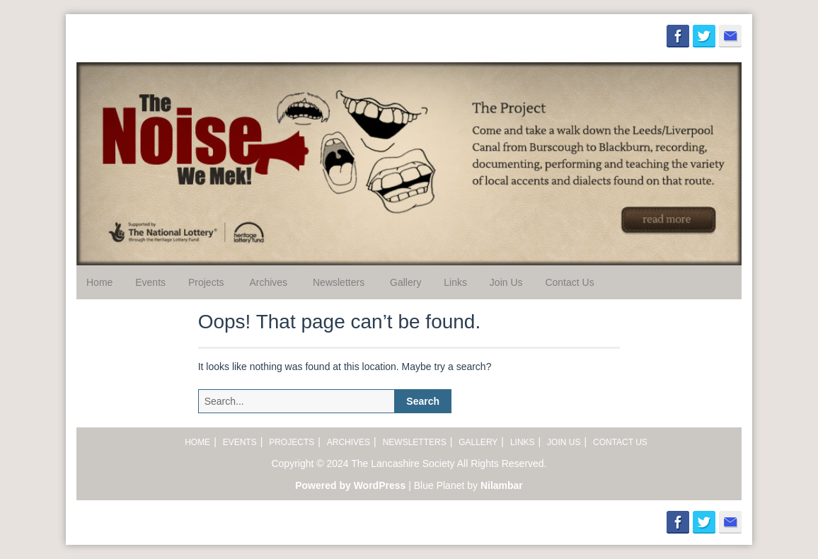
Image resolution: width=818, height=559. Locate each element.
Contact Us (569, 282)
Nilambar (501, 485)
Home (99, 282)
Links (455, 282)
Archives (268, 282)
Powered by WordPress (350, 485)
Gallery (405, 282)
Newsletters (338, 282)
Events (150, 282)
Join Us (506, 282)
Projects (206, 282)
